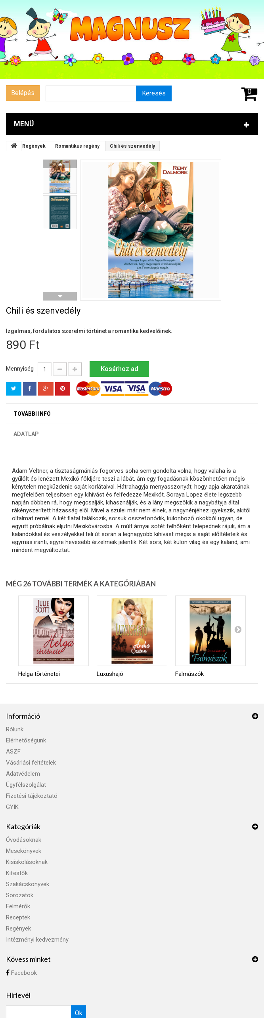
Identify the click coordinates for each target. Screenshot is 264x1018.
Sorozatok (19, 895)
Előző (60, 164)
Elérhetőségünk (26, 740)
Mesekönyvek (23, 850)
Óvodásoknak (23, 839)
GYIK (12, 807)
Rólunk (14, 729)
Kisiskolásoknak (27, 862)
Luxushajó (110, 673)
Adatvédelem (23, 773)
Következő (60, 296)
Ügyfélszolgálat (26, 784)
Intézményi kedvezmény (37, 939)
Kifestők (17, 873)
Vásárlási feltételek (31, 762)
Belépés (22, 93)
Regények (34, 146)
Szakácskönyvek (27, 884)
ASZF (13, 751)
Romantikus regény (77, 146)
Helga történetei (39, 673)
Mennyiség (20, 368)
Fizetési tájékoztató (31, 795)
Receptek (18, 917)
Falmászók (189, 673)
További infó (32, 414)
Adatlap (26, 434)
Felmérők (18, 906)
